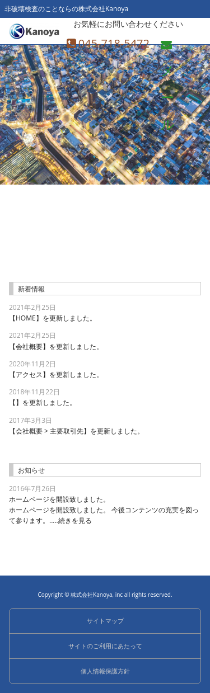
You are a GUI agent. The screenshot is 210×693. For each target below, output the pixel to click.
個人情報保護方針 (105, 671)
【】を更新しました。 (42, 402)
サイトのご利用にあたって (105, 646)
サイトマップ (105, 620)
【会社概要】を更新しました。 (56, 346)
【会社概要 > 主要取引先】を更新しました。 (76, 431)
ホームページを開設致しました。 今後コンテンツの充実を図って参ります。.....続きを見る (105, 509)
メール (168, 48)
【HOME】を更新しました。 (52, 318)
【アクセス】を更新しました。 (56, 374)
